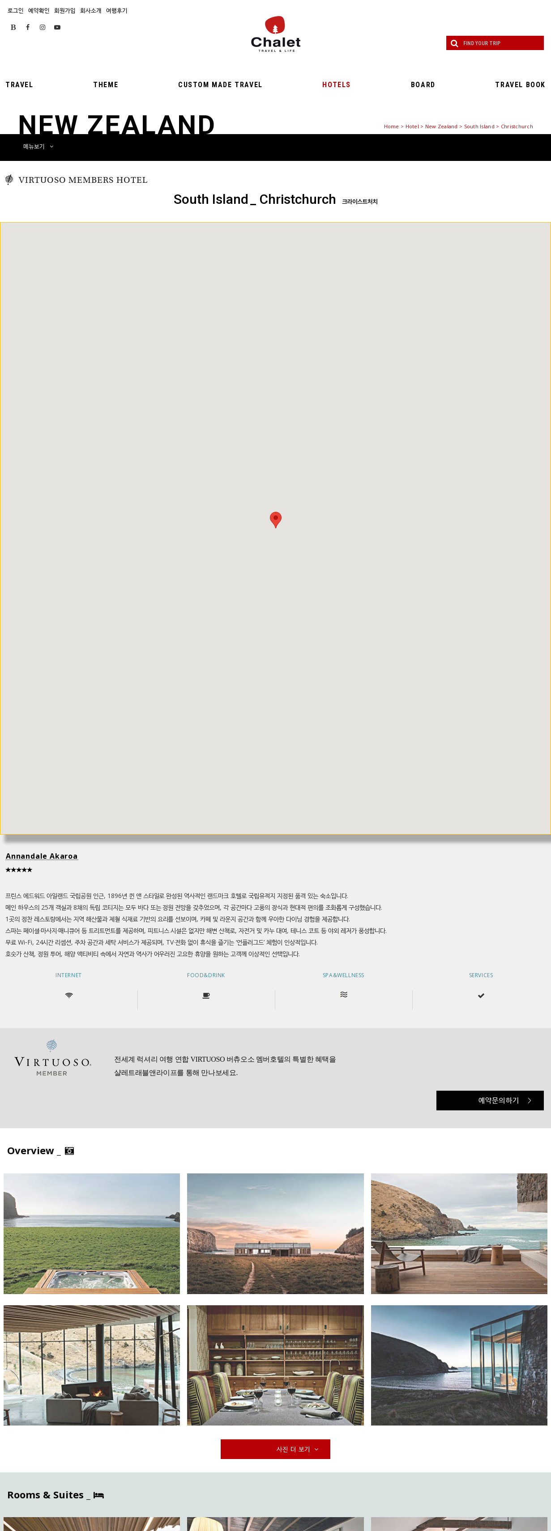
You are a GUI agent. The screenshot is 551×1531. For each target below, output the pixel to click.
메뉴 (38, 146)
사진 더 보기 (298, 1449)
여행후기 (117, 10)
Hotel (412, 126)
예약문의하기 (505, 1100)
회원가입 (65, 10)
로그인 (16, 10)
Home (391, 126)
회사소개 (91, 10)
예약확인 (39, 10)
